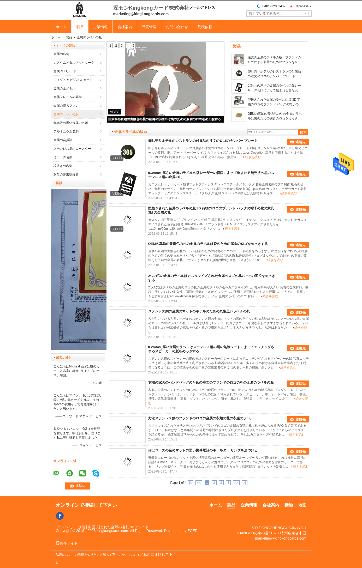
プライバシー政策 (70, 527)
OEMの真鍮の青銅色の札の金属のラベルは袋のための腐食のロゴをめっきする (165, 119)
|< (190, 483)
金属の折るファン (66, 105)
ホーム (61, 27)
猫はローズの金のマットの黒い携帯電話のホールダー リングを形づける (203, 450)
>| (244, 483)
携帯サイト (67, 543)
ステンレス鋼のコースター (72, 148)
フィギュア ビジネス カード (73, 80)
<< (199, 483)
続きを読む (253, 157)
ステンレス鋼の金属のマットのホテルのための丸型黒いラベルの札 (199, 311)
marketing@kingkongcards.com (280, 538)
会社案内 (124, 27)
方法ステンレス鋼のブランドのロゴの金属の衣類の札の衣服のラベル (200, 418)
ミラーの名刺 (63, 157)
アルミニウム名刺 (66, 131)
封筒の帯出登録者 (66, 174)
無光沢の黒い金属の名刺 (71, 123)
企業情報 (100, 27)
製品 (80, 27)
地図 (302, 505)
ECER (192, 531)
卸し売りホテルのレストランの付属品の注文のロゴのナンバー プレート (274, 74)
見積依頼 (205, 27)
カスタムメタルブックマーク (74, 62)
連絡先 (300, 142)
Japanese (301, 6)
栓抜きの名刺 (63, 166)
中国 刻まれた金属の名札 (108, 527)
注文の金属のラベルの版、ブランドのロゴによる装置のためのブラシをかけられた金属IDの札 (274, 60)
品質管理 (149, 27)
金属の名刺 (61, 54)
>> (236, 483)
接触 (288, 505)
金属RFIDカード (65, 71)
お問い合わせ (177, 27)
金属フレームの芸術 (68, 97)
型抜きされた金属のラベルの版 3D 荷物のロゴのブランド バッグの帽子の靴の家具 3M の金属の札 (275, 102)
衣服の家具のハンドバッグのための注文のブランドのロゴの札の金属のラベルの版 (211, 382)
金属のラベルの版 (66, 114)
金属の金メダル (64, 88)
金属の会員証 (63, 140)
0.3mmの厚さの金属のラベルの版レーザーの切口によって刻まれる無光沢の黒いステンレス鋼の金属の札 (274, 88)
